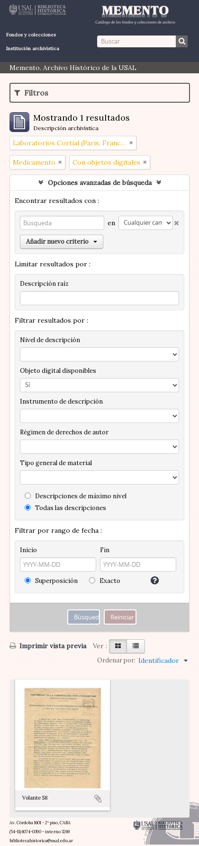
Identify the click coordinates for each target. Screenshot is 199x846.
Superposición (51, 581)
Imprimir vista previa (47, 646)
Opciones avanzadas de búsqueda (100, 182)
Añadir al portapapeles (98, 798)
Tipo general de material (56, 463)
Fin (104, 550)
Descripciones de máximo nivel (76, 496)
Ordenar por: (116, 660)
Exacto (104, 581)
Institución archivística (32, 48)
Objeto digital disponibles (58, 371)
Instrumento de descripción (61, 401)
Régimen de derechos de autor (64, 432)
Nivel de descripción (50, 340)
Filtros (31, 92)
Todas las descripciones (65, 508)
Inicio (28, 550)
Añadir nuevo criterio (61, 242)
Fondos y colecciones (31, 35)
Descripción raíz (44, 284)
